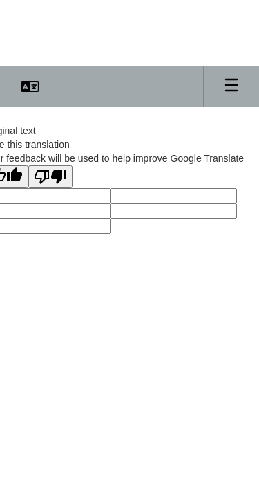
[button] (30, 86)
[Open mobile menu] (231, 86)
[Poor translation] (50, 176)
